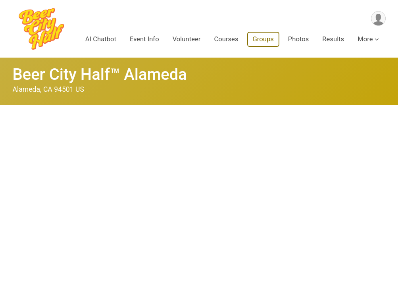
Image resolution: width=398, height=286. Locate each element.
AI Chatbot (100, 39)
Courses (226, 39)
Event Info (144, 39)
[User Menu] (378, 18)
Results (333, 39)
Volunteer (187, 39)
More (365, 39)
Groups (263, 39)
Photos (298, 39)
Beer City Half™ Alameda (100, 74)
